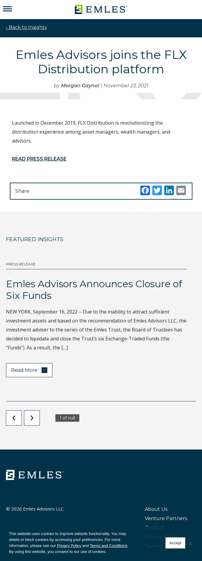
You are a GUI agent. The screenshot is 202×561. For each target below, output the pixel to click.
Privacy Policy (69, 545)
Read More (29, 370)
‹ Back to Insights (26, 27)
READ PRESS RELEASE (39, 159)
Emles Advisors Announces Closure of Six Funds (94, 289)
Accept (175, 543)
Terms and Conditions (108, 545)
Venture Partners (166, 518)
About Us (156, 509)
